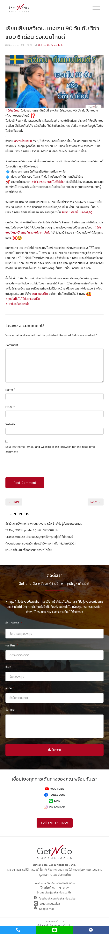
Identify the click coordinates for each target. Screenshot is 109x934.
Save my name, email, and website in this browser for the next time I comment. (50, 449)
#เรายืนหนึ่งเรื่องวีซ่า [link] (17, 303)
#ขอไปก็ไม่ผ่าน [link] (55, 181)
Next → (96, 501)
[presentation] (35, 467)
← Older (13, 501)
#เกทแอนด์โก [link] (40, 293)
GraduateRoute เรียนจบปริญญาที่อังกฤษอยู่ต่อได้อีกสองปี (39, 536)
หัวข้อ (10, 688)
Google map (46, 908)
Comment (11, 345)
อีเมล (8, 667)
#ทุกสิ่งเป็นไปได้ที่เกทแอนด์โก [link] (22, 298)
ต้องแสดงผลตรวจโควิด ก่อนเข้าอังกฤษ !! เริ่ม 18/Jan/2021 (40, 543)
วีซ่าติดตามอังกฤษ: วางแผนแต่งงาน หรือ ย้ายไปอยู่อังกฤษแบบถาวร (43, 523)
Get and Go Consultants (50, 45)
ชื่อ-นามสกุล (13, 623)
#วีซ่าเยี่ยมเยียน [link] (23, 141)
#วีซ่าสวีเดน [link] (12, 110)
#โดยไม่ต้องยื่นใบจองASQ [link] (77, 212)
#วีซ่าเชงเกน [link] (38, 181)
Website (10, 424)
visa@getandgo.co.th (57, 892)
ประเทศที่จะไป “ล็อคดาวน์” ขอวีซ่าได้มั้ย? (28, 550)
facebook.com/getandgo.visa (57, 898)
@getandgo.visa (50, 903)
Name (10, 389)
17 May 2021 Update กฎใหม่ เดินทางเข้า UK (31, 530)
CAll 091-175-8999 (54, 823)
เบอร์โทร (11, 646)
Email (10, 407)
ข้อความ (10, 710)
